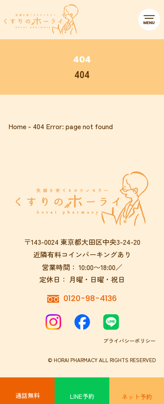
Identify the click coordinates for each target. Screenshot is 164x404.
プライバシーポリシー (129, 340)
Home (17, 126)
